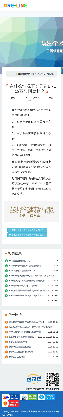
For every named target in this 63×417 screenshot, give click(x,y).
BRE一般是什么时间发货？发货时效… (27, 230)
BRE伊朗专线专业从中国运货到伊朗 (25, 266)
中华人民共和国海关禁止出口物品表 (25, 332)
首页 (33, 74)
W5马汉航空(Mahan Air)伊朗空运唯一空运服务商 (30, 327)
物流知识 (51, 74)
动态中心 (41, 74)
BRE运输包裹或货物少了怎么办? (23, 285)
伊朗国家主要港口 (17, 357)
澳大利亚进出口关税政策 (20, 347)
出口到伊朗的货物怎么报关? (21, 337)
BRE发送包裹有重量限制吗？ (22, 270)
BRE (30, 100)
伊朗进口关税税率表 (18, 342)
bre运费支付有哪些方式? (20, 261)
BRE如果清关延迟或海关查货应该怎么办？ (28, 290)
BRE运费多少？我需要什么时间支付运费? (27, 280)
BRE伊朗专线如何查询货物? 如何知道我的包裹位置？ (32, 275)
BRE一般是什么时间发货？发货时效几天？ (28, 295)
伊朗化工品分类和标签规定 (21, 352)
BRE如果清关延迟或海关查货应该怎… (27, 235)
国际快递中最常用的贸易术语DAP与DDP (27, 322)
